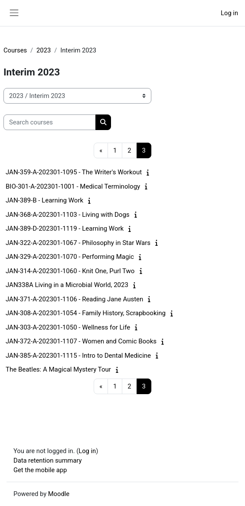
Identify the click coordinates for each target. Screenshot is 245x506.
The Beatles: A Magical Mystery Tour (58, 369)
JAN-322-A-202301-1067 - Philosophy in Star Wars (78, 243)
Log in (229, 13)
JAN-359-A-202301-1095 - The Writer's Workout (74, 172)
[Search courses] (49, 122)
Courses (15, 50)
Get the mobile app (40, 470)
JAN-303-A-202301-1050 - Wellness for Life (68, 327)
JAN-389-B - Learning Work (44, 200)
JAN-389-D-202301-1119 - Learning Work (65, 228)
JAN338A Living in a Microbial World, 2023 (67, 285)
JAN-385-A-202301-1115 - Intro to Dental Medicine (78, 355)
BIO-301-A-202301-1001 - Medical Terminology (73, 186)
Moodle (58, 494)
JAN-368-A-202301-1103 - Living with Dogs (68, 215)
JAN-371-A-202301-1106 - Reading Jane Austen (74, 299)
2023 (43, 50)
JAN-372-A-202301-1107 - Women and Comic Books (81, 341)
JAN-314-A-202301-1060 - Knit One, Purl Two (70, 271)
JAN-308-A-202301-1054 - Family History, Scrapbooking (86, 313)
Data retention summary (47, 460)
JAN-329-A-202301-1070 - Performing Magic (70, 257)
